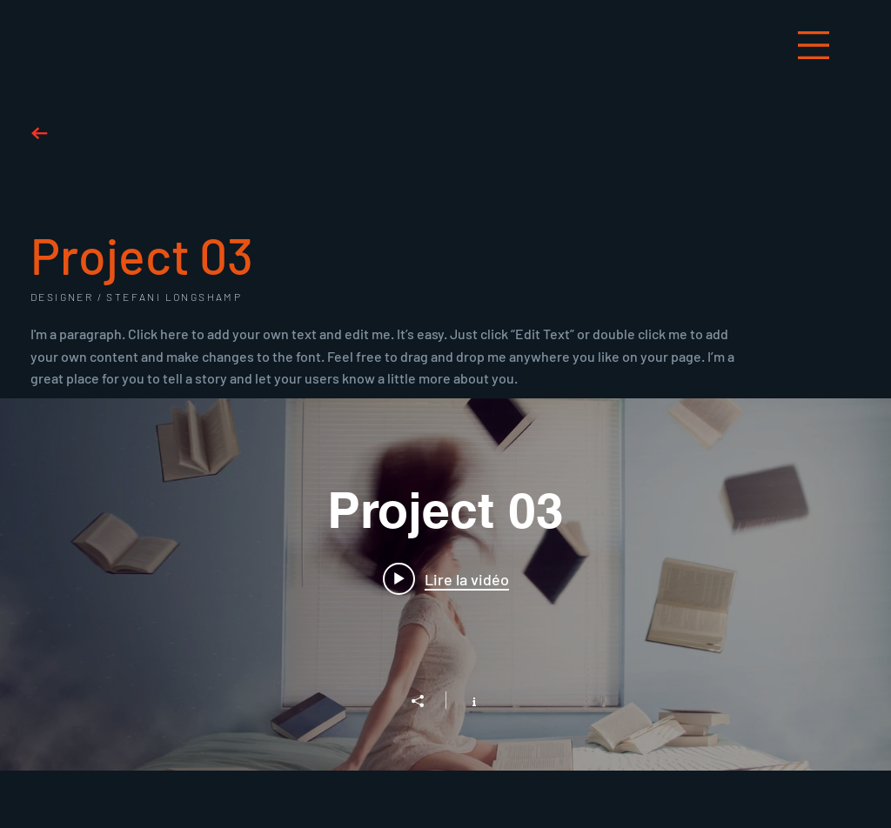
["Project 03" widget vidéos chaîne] (445, 584)
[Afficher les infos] (465, 700)
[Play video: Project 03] (446, 578)
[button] (813, 45)
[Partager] (426, 701)
